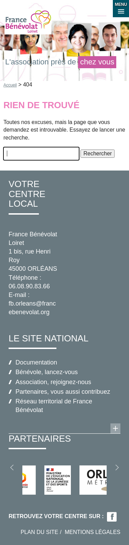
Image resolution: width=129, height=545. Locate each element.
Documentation (36, 362)
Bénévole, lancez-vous (46, 372)
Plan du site (39, 532)
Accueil (10, 85)
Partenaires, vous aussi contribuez (62, 391)
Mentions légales (92, 532)
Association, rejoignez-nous (53, 382)
